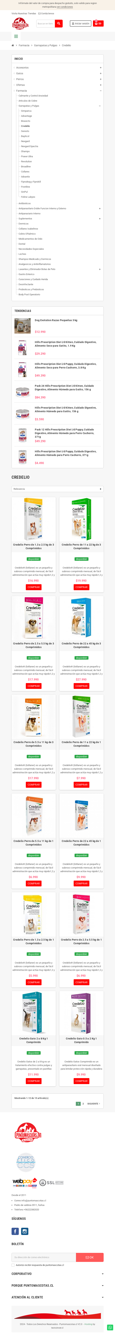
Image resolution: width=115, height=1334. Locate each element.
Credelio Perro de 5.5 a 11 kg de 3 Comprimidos (34, 744)
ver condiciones (65, 6)
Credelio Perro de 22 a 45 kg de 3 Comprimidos (81, 645)
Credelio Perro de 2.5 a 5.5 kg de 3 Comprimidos (33, 645)
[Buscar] (49, 23)
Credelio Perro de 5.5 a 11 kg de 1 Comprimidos (34, 843)
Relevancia (19, 489)
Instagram (24, 1232)
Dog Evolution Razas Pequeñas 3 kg (56, 320)
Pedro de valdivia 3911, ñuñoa (29, 1206)
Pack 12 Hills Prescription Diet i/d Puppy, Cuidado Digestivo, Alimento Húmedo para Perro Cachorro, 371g (64, 433)
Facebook (15, 1232)
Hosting (88, 1326)
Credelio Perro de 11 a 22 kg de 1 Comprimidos (81, 744)
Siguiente (94, 1105)
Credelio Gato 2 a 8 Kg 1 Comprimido (33, 1041)
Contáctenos (46, 13)
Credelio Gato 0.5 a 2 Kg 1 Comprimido (81, 1041)
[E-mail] (44, 1258)
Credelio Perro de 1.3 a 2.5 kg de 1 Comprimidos (33, 942)
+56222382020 (31, 1211)
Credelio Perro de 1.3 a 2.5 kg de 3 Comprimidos (33, 546)
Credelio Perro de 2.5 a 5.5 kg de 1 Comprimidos (81, 942)
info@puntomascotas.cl (33, 1202)
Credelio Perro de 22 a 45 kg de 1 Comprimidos (81, 843)
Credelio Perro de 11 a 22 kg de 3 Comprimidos (81, 546)
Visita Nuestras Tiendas (24, 13)
